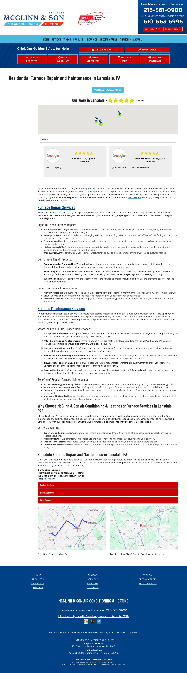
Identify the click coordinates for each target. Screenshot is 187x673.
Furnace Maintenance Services (61, 308)
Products (79, 39)
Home (46, 39)
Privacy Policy (147, 583)
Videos (67, 39)
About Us (138, 39)
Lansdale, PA (134, 197)
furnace (91, 188)
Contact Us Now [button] (153, 29)
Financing (125, 39)
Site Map (38, 587)
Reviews (56, 39)
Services (92, 39)
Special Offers (108, 39)
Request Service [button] (173, 29)
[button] (101, 50)
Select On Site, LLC (102, 660)
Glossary (92, 587)
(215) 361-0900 (46, 478)
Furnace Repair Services (56, 207)
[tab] (108, 485)
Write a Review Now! (108, 90)
